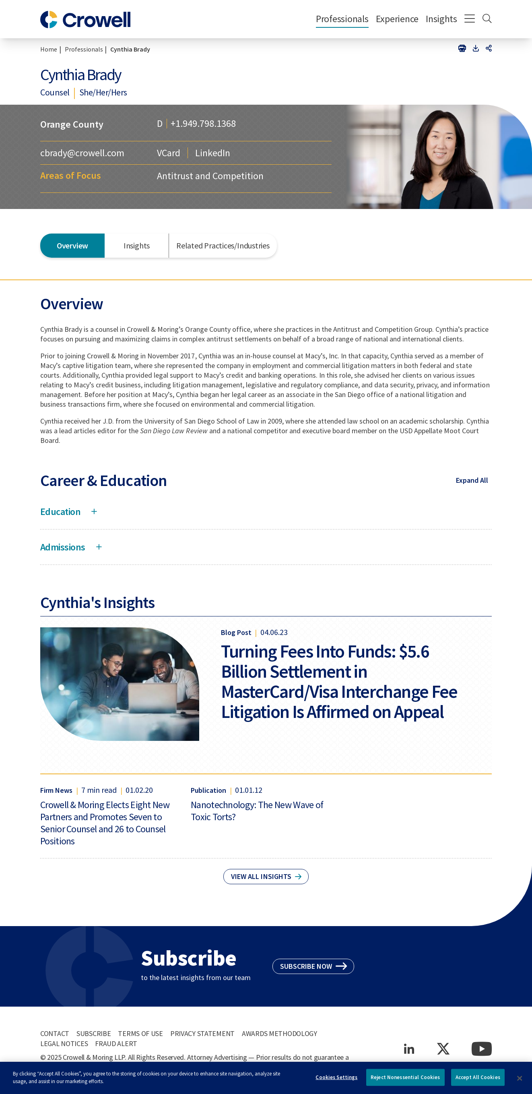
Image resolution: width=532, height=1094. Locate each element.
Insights (441, 18)
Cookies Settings (336, 1080)
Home (48, 49)
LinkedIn (212, 152)
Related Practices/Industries (223, 245)
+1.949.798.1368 (203, 123)
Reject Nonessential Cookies (405, 1080)
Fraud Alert (116, 1043)
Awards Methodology (279, 1033)
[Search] (487, 19)
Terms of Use (140, 1033)
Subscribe (93, 1033)
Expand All (472, 480)
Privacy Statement (202, 1033)
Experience (397, 18)
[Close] (519, 1081)
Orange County (71, 124)
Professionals (342, 18)
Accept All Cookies (478, 1080)
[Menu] (469, 19)
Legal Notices (64, 1043)
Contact (54, 1033)
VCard (168, 152)
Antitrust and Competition (210, 176)
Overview (72, 245)
